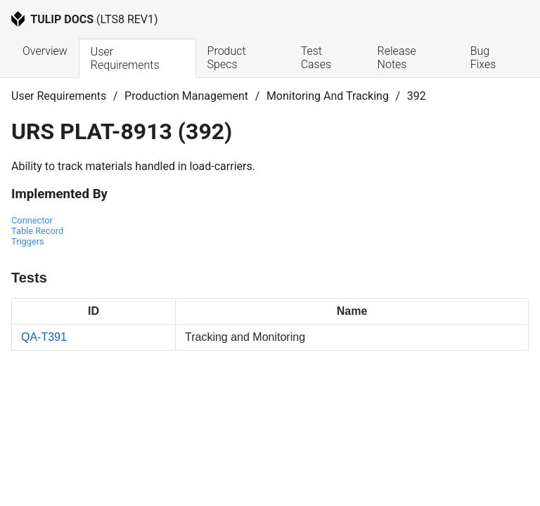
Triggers (27, 241)
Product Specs (228, 57)
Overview (45, 51)
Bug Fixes (483, 57)
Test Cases (316, 57)
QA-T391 (44, 337)
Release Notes (398, 57)
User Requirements (125, 58)
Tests (29, 277)
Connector (32, 220)
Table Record (37, 231)
